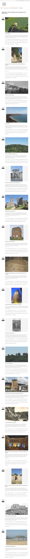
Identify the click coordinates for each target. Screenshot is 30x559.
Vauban (27, 524)
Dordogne (11, 281)
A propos (27, 0)
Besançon (9, 39)
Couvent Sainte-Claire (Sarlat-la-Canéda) (13, 304)
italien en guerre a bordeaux (22, 250)
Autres (8, 129)
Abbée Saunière (19, 100)
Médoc (19, 494)
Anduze (18, 218)
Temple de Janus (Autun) (10, 241)
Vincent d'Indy (23, 221)
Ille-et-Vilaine (10, 521)
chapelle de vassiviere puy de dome (23, 338)
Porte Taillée (7, 33)
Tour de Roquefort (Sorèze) (10, 422)
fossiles (7, 74)
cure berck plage (19, 129)
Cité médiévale (12, 218)
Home (16, 0)
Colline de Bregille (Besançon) (11, 153)
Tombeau (16, 552)
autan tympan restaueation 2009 (18, 159)
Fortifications (13, 39)
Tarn (10, 460)
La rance (19, 554)
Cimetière (9, 281)
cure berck (24, 159)
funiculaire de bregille (11, 74)
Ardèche (9, 218)
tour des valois (17, 103)
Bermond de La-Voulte (22, 218)
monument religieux (22, 554)
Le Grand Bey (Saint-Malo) (10, 546)
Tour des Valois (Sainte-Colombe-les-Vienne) (14, 393)
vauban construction (9, 77)
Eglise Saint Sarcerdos (19, 281)
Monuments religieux (12, 310)
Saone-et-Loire (15, 248)
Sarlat (12, 284)
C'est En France (4, 3)
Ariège (8, 100)
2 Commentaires (18, 373)
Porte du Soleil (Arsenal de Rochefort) (12, 182)
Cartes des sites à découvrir (21, 0)
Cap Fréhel (7, 123)
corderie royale (20, 188)
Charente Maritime (12, 188)
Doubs (11, 39)
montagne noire (21, 430)
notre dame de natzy (12, 313)
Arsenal (9, 188)
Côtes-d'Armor (11, 129)
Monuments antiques (17, 39)
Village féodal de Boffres (10, 211)
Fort (10, 159)
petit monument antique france (11, 42)
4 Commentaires (14, 77)
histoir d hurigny (16, 74)
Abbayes (9, 460)
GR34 (27, 129)
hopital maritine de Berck (21, 74)
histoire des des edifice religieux (14, 311)
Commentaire (26, 162)
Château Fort (11, 100)
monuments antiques (10, 341)
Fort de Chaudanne (9, 363)
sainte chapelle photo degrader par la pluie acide (20, 42)
